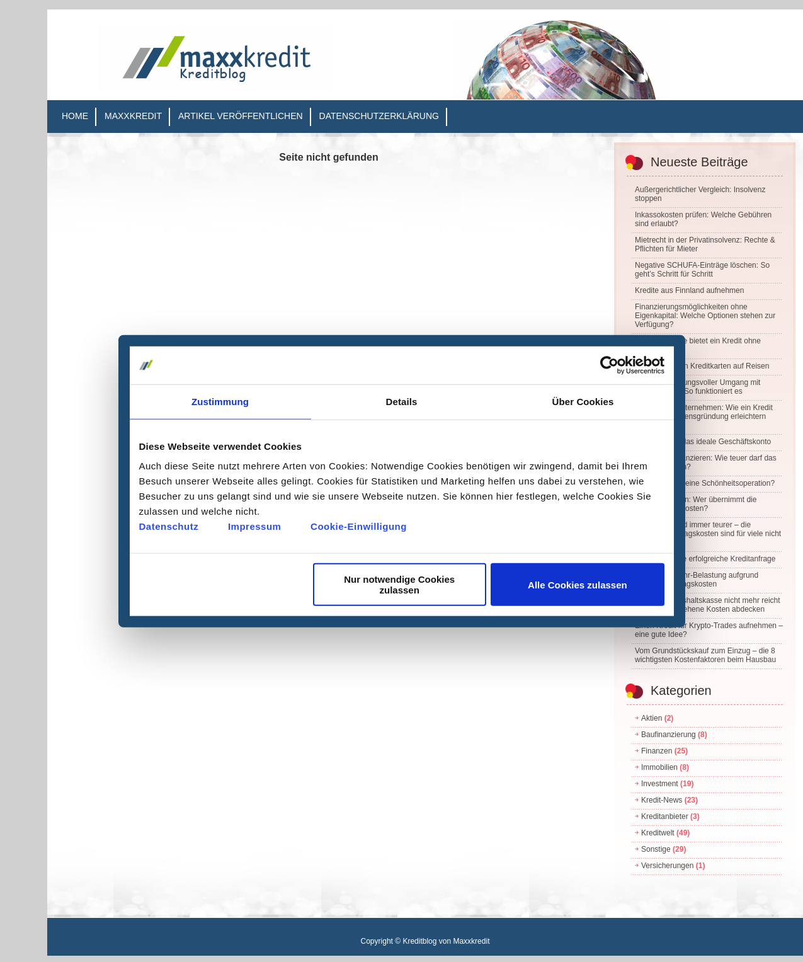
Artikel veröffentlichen (240, 116)
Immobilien (659, 767)
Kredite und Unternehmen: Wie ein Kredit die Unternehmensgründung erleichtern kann (704, 416)
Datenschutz (169, 526)
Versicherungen (667, 865)
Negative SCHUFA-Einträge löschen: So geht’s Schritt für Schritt (702, 269)
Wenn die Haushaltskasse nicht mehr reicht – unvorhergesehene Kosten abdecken (707, 605)
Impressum (255, 526)
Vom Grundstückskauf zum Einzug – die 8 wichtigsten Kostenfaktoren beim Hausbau (705, 655)
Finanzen (656, 751)
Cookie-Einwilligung (358, 526)
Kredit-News (661, 800)
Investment (659, 783)
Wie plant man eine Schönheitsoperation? (705, 483)
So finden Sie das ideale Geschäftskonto (703, 441)
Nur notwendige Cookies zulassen (399, 584)
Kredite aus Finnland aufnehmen (689, 290)
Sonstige (656, 849)
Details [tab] (402, 401)
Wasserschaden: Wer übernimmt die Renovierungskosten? (695, 504)
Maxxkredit (133, 116)
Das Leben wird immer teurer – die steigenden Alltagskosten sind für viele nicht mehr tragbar (708, 533)
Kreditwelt (658, 832)
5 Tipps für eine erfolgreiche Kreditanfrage (705, 558)
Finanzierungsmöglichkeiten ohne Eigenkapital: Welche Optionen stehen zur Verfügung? (705, 315)
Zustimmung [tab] (220, 401)
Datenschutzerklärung (379, 116)
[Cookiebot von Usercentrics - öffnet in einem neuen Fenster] (609, 364)
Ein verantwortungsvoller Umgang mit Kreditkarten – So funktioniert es (697, 387)
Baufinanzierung (668, 734)
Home (75, 116)
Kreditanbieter (664, 816)
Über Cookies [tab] (583, 401)
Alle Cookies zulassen (577, 584)
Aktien (651, 718)
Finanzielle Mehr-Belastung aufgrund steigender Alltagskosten (696, 579)
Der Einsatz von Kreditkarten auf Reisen (702, 366)
